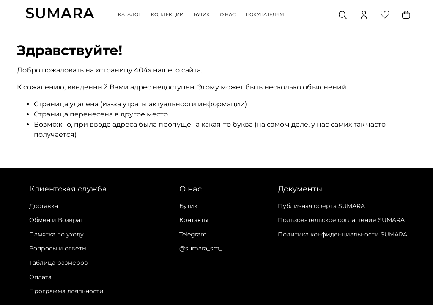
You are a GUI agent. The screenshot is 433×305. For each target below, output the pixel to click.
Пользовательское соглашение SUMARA (341, 220)
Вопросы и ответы (58, 248)
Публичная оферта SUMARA (321, 206)
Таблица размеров (58, 262)
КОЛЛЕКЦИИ (167, 14)
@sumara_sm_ (200, 248)
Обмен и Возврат (56, 220)
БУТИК (202, 14)
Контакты (193, 220)
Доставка (43, 206)
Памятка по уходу (56, 234)
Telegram (193, 234)
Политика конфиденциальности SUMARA (342, 234)
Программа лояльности (66, 291)
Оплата (40, 277)
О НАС (228, 14)
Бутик (188, 206)
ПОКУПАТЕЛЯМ (265, 14)
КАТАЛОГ (129, 14)
